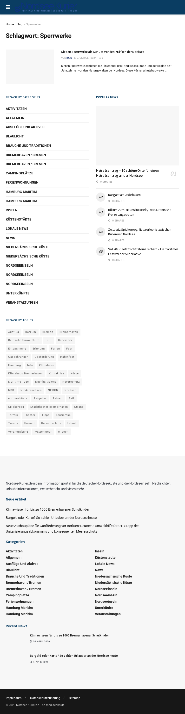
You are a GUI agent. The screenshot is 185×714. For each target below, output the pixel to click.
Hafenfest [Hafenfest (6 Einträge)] (67, 356)
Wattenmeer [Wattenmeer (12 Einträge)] (43, 431)
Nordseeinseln (19, 265)
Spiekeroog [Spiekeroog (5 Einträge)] (16, 406)
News (10, 238)
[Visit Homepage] (46, 7)
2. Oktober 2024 (85, 58)
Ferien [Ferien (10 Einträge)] (55, 348)
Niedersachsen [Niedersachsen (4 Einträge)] (31, 390)
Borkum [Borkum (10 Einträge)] (30, 332)
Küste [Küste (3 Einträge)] (75, 373)
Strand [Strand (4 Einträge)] (79, 406)
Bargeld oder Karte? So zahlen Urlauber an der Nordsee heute (51, 518)
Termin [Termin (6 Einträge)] (13, 415)
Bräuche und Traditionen (28, 146)
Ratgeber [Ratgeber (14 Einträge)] (40, 398)
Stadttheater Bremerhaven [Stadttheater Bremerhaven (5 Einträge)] (49, 406)
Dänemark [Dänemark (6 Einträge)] (65, 340)
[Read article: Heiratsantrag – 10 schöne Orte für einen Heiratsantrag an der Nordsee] (137, 135)
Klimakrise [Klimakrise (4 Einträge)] (56, 373)
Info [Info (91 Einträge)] (30, 365)
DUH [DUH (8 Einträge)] (49, 340)
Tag (20, 24)
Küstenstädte (18, 219)
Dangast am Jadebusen (124, 195)
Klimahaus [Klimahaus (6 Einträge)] (46, 365)
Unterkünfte (17, 293)
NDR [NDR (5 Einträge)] (11, 390)
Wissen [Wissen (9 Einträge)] (63, 431)
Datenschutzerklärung (45, 698)
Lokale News (17, 228)
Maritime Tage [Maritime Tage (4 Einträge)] (18, 381)
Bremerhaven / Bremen (26, 155)
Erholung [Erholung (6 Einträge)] (39, 348)
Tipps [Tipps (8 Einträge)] (46, 415)
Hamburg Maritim (21, 192)
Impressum (13, 698)
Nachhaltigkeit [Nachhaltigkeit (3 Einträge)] (45, 381)
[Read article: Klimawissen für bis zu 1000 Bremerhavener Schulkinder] (16, 641)
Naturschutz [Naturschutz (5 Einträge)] (71, 381)
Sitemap (74, 698)
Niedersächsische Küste (27, 247)
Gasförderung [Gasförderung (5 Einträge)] (44, 356)
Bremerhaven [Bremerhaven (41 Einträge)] (68, 332)
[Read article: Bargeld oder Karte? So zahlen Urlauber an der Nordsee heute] (16, 661)
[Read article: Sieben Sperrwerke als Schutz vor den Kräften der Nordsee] (30, 67)
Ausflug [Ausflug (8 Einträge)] (13, 332)
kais (69, 58)
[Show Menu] (8, 7)
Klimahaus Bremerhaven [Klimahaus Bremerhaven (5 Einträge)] (25, 373)
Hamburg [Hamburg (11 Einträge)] (14, 365)
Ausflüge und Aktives (25, 127)
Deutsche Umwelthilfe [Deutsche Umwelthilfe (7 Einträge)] (24, 340)
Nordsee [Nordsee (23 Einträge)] (70, 390)
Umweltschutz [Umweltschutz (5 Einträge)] (51, 423)
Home (10, 24)
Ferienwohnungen (22, 182)
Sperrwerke (33, 24)
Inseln (12, 210)
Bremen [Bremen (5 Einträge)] (47, 332)
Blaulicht (15, 136)
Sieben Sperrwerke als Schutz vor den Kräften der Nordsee (102, 52)
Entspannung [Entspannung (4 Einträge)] (17, 348)
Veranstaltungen (22, 302)
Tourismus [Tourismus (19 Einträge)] (63, 415)
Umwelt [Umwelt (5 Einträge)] (29, 423)
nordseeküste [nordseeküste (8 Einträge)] (17, 398)
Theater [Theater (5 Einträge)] (29, 415)
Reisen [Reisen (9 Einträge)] (57, 398)
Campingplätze (19, 173)
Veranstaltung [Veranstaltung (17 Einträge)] (18, 431)
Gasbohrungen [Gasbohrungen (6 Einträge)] (18, 356)
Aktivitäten (16, 109)
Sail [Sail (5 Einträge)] (71, 398)
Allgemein (15, 118)
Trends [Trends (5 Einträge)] (13, 423)
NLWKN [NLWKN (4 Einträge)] (53, 390)
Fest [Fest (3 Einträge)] (69, 348)
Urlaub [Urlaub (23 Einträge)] (72, 423)
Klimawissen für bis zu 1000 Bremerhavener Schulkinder (47, 509)
